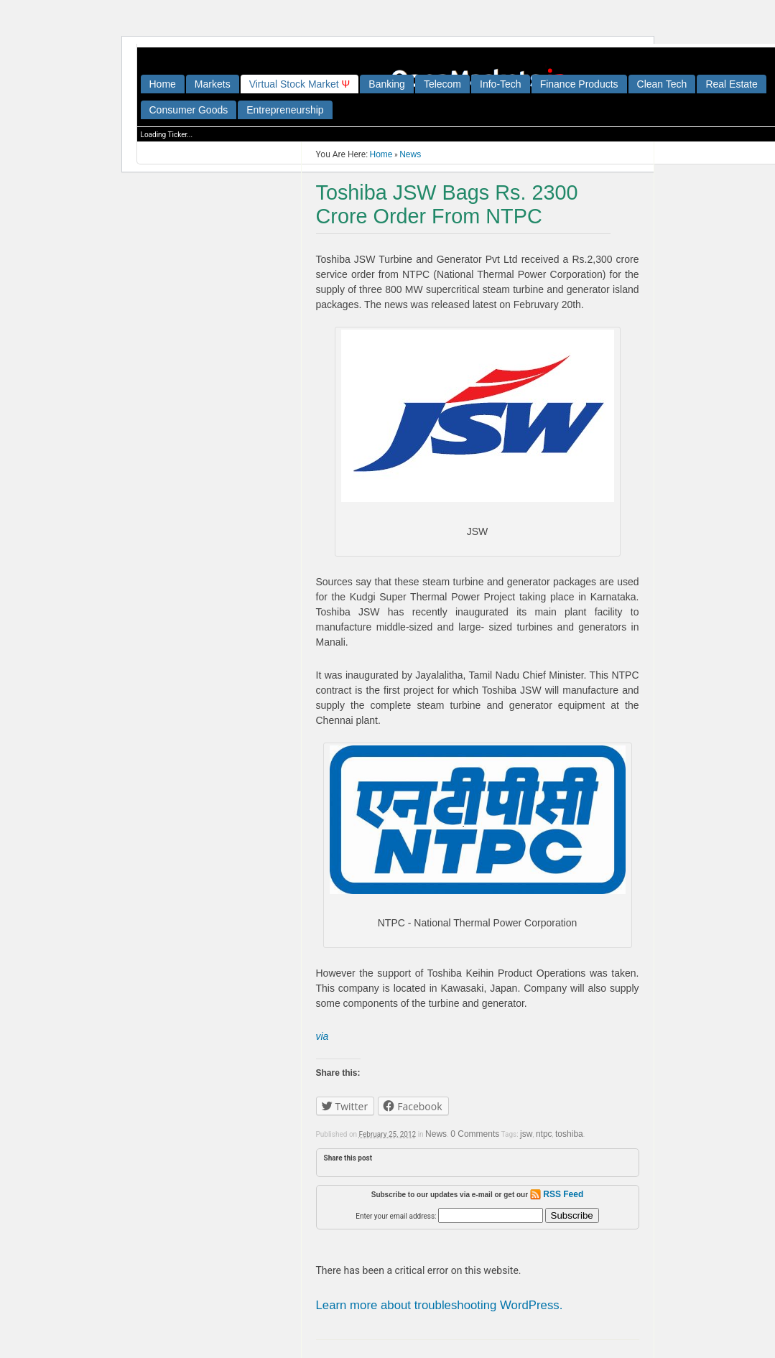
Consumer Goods (188, 110)
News (410, 154)
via (322, 1036)
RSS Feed (556, 1194)
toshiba (569, 1134)
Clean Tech (662, 84)
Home (162, 84)
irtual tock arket (300, 84)
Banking (386, 84)
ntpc (544, 1134)
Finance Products (579, 84)
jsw (526, 1134)
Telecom (442, 84)
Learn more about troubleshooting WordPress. (439, 1305)
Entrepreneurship (284, 110)
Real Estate (731, 84)
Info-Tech (500, 84)
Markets (213, 84)
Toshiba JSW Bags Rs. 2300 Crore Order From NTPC (447, 204)
